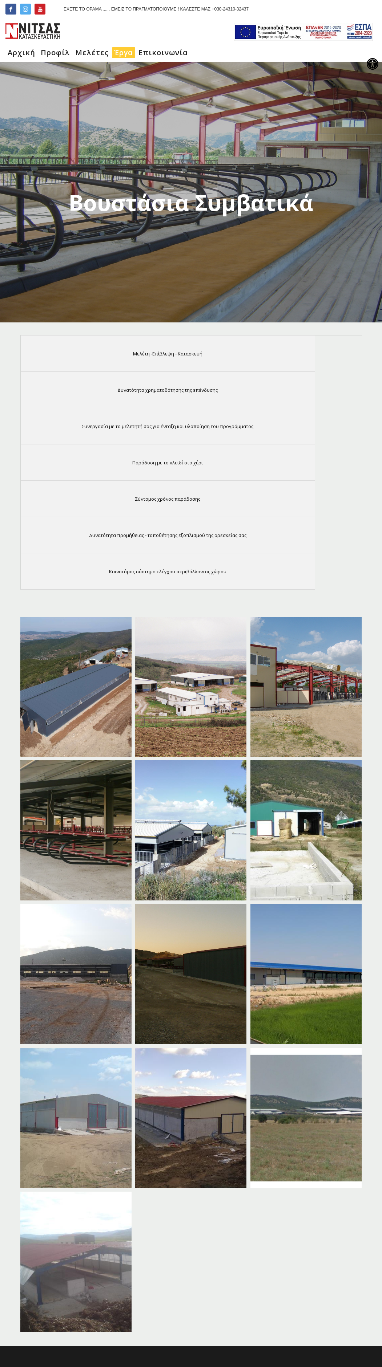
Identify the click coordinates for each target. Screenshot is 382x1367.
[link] (372, 63)
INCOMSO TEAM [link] (251, 1343)
